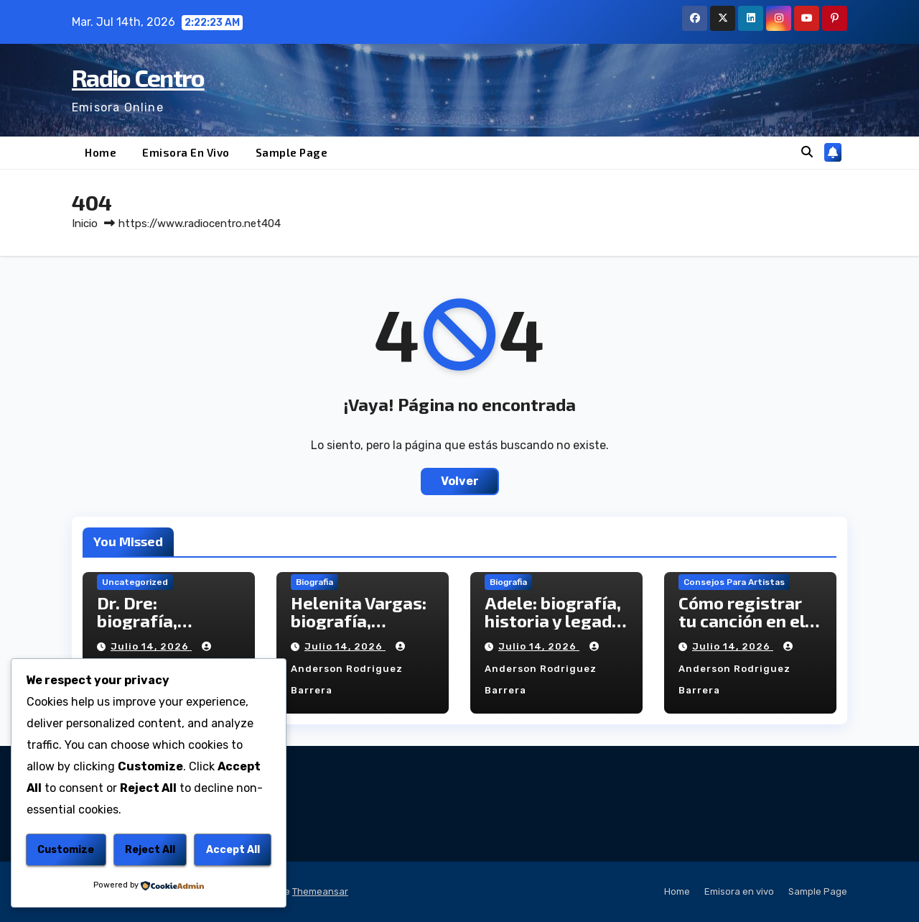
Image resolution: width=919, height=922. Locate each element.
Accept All (233, 850)
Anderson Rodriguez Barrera (350, 669)
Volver (460, 481)
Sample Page (292, 152)
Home (100, 152)
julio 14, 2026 (151, 646)
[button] (807, 152)
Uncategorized (135, 582)
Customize (65, 850)
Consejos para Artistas (734, 582)
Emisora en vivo (186, 152)
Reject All (150, 850)
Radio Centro (138, 77)
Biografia (314, 582)
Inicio (85, 223)
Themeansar (320, 891)
